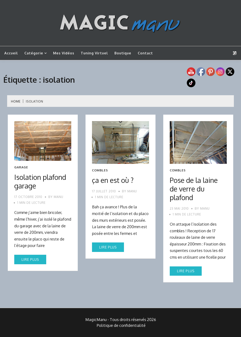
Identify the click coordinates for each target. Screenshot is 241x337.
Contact (145, 53)
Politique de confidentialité (121, 325)
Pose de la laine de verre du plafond (194, 189)
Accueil (11, 53)
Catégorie (33, 53)
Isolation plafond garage (40, 181)
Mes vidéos (63, 53)
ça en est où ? (113, 180)
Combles (100, 170)
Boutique (122, 53)
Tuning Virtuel (94, 53)
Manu (58, 197)
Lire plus (30, 259)
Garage (21, 167)
